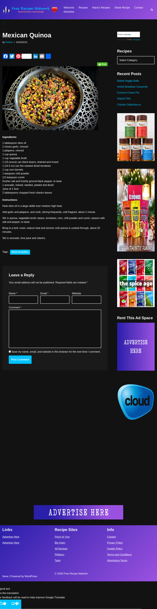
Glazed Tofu (124, 98)
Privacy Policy (115, 570)
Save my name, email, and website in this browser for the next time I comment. (55, 352)
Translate (133, 40)
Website (76, 293)
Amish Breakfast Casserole (132, 87)
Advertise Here (10, 564)
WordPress (31, 604)
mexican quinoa (20, 252)
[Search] (152, 9)
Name (13, 293)
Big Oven (60, 570)
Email (44, 293)
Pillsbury (59, 582)
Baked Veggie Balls (128, 81)
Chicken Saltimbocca (129, 104)
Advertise (69, 11)
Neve (5, 604)
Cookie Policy (115, 576)
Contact (139, 7)
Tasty (58, 588)
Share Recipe (122, 7)
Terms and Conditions (119, 582)
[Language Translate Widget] (128, 34)
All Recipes (61, 576)
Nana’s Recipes (101, 7)
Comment (15, 307)
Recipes (83, 7)
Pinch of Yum (62, 564)
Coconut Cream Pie (128, 92)
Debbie (9, 42)
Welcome (69, 7)
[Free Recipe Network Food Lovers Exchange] (30, 9)
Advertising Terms (117, 588)
